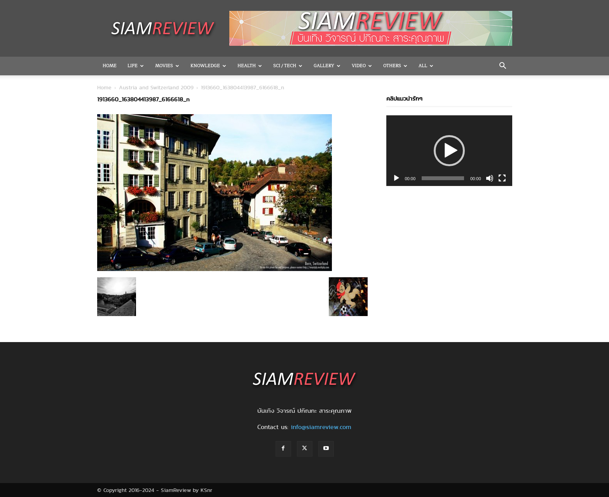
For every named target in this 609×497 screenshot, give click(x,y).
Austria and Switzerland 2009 (156, 87)
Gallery (327, 66)
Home (110, 66)
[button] (503, 66)
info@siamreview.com (321, 426)
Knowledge (208, 66)
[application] (449, 150)
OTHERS (395, 66)
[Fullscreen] (502, 178)
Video (362, 66)
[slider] (443, 178)
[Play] (396, 178)
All (426, 66)
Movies (167, 66)
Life (135, 66)
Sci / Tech (287, 66)
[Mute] (490, 178)
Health (249, 66)
